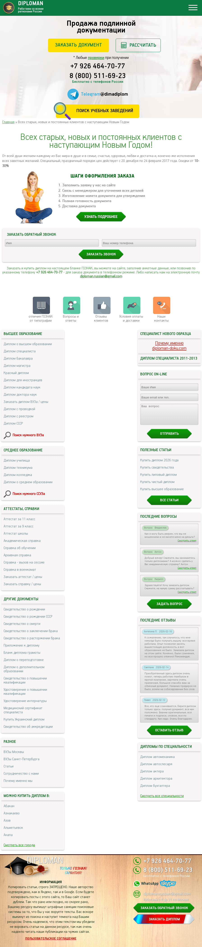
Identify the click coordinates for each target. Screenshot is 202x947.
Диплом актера (152, 775)
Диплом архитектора (156, 783)
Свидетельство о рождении (24, 609)
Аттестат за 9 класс (18, 526)
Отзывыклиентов (101, 318)
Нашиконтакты (161, 318)
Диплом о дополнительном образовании (24, 669)
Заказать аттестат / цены (23, 577)
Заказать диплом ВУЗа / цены (26, 402)
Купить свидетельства (157, 471)
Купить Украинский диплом (24, 719)
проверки (96, 57)
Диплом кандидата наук (22, 387)
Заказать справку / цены (22, 584)
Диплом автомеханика (157, 761)
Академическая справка (22, 541)
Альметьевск (13, 828)
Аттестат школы (16, 533)
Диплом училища (17, 460)
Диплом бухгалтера (155, 790)
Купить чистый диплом (157, 486)
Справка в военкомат (20, 570)
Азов (7, 820)
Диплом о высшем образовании (28, 344)
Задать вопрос (169, 608)
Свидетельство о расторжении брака (32, 638)
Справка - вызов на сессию (24, 562)
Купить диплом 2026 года (159, 464)
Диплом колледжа (18, 475)
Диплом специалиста (20, 351)
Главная (8, 122)
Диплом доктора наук (20, 395)
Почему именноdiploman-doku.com (169, 346)
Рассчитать (142, 45)
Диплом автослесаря (156, 768)
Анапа (8, 835)
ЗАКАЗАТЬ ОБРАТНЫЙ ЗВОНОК (164, 908)
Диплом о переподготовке (24, 660)
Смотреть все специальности (162, 800)
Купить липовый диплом (158, 479)
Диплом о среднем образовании (28, 482)
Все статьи (169, 504)
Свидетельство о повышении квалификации (25, 680)
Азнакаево (12, 813)
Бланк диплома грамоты (22, 653)
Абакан (9, 806)
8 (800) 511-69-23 (97, 76)
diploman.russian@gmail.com (101, 276)
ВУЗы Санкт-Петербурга (21, 759)
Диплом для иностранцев (23, 380)
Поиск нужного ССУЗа (29, 494)
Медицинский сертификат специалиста (23, 710)
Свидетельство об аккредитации (28, 727)
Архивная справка (17, 555)
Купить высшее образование (162, 493)
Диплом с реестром (18, 416)
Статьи (9, 766)
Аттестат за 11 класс (19, 519)
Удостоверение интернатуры (25, 701)
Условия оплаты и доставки (131, 318)
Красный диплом (16, 373)
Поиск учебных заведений (104, 110)
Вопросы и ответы (71, 318)
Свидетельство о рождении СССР (28, 616)
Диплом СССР (13, 423)
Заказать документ (78, 45)
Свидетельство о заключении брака (31, 631)
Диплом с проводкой (19, 409)
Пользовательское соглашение (50, 938)
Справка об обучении (20, 548)
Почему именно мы (18, 781)
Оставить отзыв (169, 734)
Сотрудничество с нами (21, 773)
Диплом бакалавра (18, 358)
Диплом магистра (17, 366)
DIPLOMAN (45, 861)
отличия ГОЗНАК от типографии (41, 318)
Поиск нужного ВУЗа (28, 435)
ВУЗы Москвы (14, 752)
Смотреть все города (19, 845)
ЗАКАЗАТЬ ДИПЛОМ (164, 919)
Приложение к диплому (21, 645)
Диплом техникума (18, 468)
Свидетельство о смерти (22, 624)
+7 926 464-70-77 (97, 67)
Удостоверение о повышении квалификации (25, 692)
